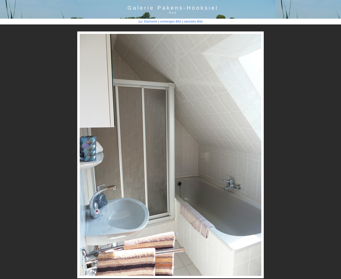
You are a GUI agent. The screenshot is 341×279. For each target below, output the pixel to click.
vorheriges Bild (170, 21)
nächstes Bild (193, 21)
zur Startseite (147, 21)
